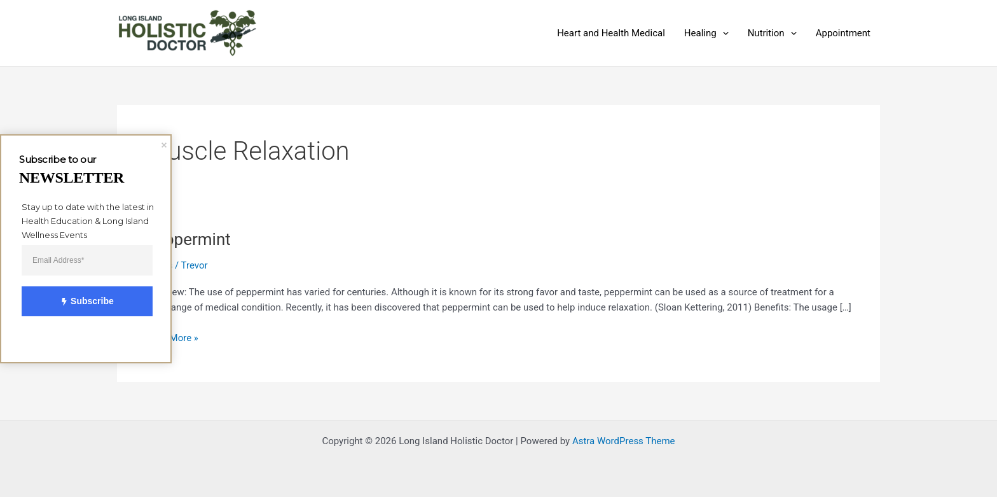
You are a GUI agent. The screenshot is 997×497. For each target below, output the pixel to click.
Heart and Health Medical (611, 33)
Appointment (843, 33)
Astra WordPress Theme (623, 441)
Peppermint (188, 239)
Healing (706, 33)
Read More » (172, 337)
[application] (723, 33)
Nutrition (772, 33)
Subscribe (80, 301)
